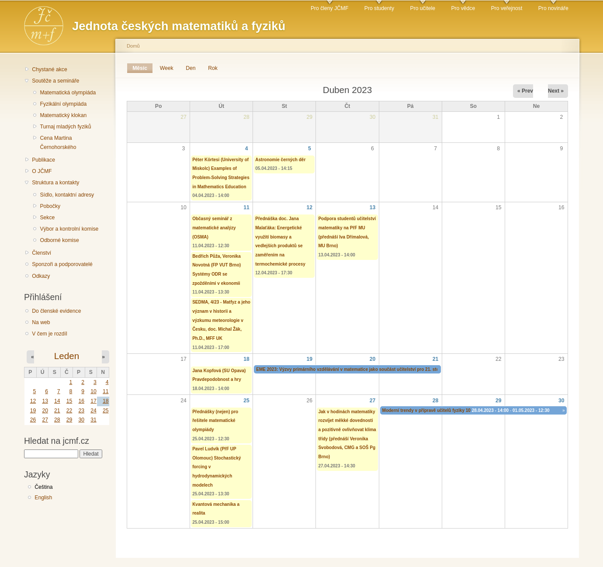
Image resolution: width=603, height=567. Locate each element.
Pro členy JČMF (329, 8)
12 (33, 401)
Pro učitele (422, 8)
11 (106, 391)
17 (93, 401)
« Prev (525, 91)
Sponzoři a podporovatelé (62, 264)
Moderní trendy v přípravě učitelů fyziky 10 (426, 410)
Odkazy (41, 276)
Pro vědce (463, 8)
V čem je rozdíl (49, 334)
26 (33, 420)
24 (93, 411)
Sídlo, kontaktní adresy (67, 195)
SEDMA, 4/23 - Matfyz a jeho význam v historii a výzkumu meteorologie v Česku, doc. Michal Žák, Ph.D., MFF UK (221, 320)
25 (106, 411)
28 (57, 420)
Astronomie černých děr (280, 159)
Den (190, 68)
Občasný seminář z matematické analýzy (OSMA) (214, 227)
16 (81, 401)
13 (45, 401)
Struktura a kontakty (55, 183)
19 (33, 411)
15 (69, 401)
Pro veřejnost (507, 8)
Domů (133, 45)
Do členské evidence (56, 311)
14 (57, 401)
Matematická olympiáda (68, 93)
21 (57, 411)
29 (69, 420)
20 (45, 411)
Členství (41, 253)
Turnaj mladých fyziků (65, 127)
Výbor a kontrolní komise (69, 229)
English (43, 497)
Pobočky (50, 206)
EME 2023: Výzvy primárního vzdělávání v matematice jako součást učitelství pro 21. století (350, 369)
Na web (41, 322)
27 (45, 420)
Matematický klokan (63, 115)
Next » (556, 91)
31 (93, 420)
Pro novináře (553, 8)
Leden (66, 356)
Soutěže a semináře (55, 81)
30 (81, 420)
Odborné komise (59, 240)
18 (106, 401)
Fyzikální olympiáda (63, 104)
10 (93, 391)
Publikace (43, 160)
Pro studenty (379, 8)
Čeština (43, 487)
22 (69, 411)
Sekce (47, 217)
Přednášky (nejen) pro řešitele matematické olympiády (215, 420)
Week (166, 68)
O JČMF (42, 171)
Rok (213, 68)
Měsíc (142, 68)
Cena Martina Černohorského (58, 142)
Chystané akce (49, 69)
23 (81, 411)
